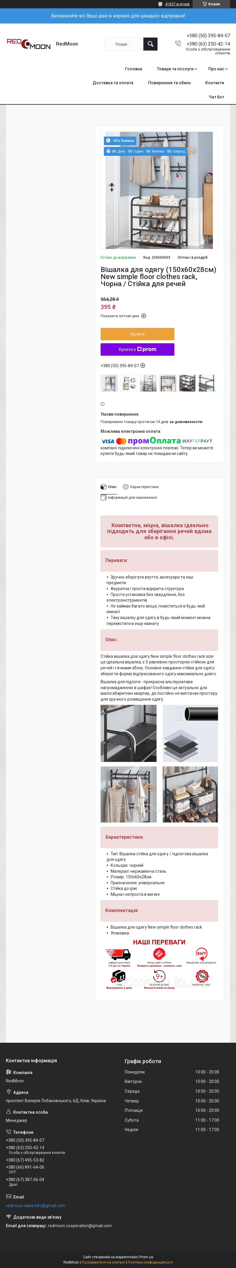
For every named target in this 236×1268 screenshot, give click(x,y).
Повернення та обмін (169, 82)
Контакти (214, 82)
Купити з (137, 349)
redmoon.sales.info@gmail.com (35, 1205)
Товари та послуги (175, 69)
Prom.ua (146, 1257)
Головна (133, 69)
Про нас (216, 69)
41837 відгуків (177, 4)
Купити (138, 334)
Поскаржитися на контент (103, 1262)
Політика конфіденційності (150, 1262)
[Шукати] (150, 44)
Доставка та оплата (113, 82)
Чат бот (216, 97)
